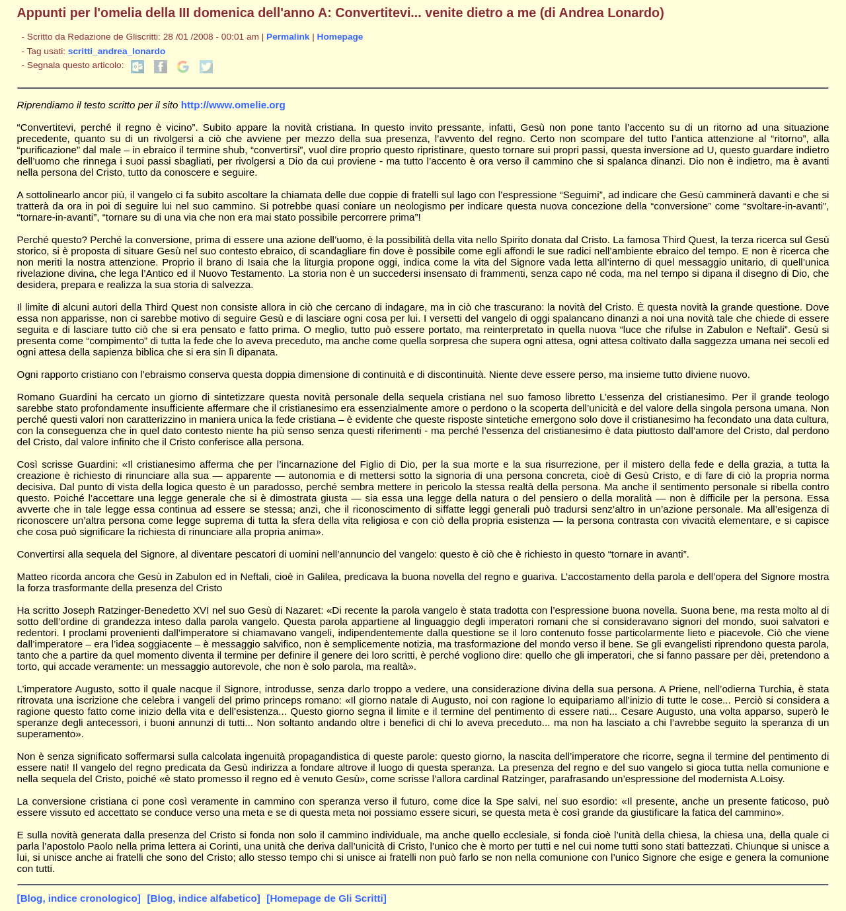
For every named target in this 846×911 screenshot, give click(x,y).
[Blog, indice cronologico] (79, 898)
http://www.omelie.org (233, 104)
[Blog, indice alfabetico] (203, 898)
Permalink (287, 37)
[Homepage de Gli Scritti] (326, 898)
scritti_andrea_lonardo (116, 51)
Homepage (340, 37)
